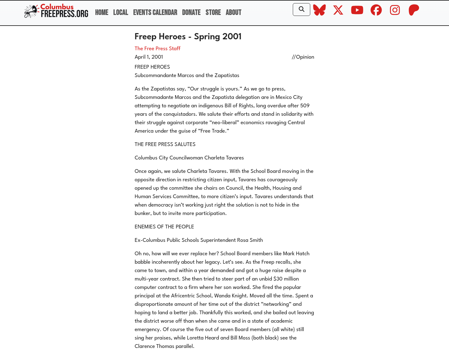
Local (120, 12)
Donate (191, 12)
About (233, 12)
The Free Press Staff (158, 48)
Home (101, 12)
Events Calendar (155, 12)
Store (213, 12)
